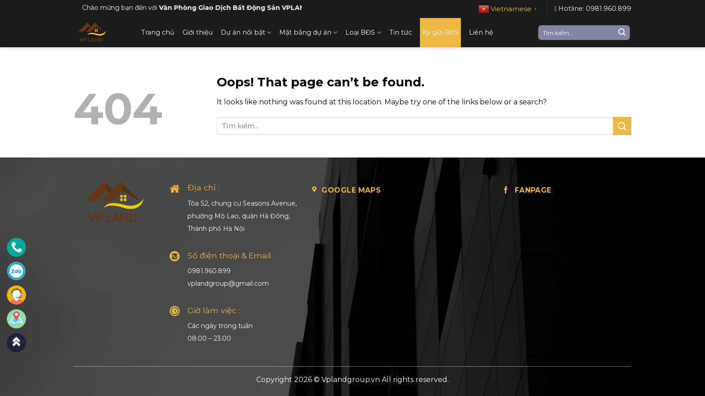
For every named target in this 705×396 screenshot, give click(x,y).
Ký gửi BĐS (440, 32)
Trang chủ (157, 32)
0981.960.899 (209, 271)
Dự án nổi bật (246, 32)
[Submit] (621, 32)
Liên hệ (481, 32)
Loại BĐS (363, 32)
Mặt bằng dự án (308, 32)
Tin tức (400, 32)
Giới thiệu (198, 32)
